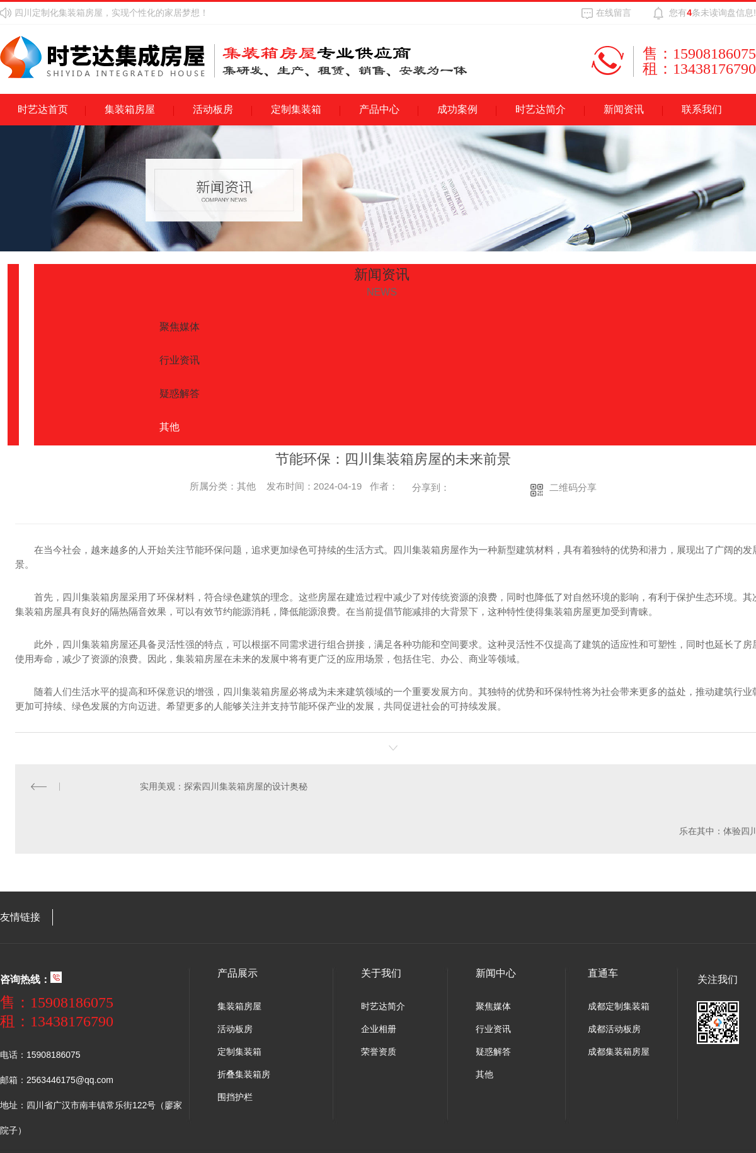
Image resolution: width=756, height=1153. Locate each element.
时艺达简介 (540, 109)
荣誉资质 (378, 1051)
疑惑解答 (493, 1051)
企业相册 (378, 1028)
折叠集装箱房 (243, 1074)
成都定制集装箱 (619, 1006)
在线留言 (613, 13)
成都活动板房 (614, 1028)
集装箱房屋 (130, 109)
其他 (484, 1074)
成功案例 (457, 109)
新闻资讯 (624, 109)
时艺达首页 (43, 109)
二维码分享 (573, 487)
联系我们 (702, 109)
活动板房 (213, 109)
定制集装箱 (296, 109)
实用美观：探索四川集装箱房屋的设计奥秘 (223, 786)
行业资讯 (493, 1028)
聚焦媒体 (493, 1006)
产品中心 (379, 109)
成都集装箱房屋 (619, 1051)
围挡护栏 (235, 1096)
